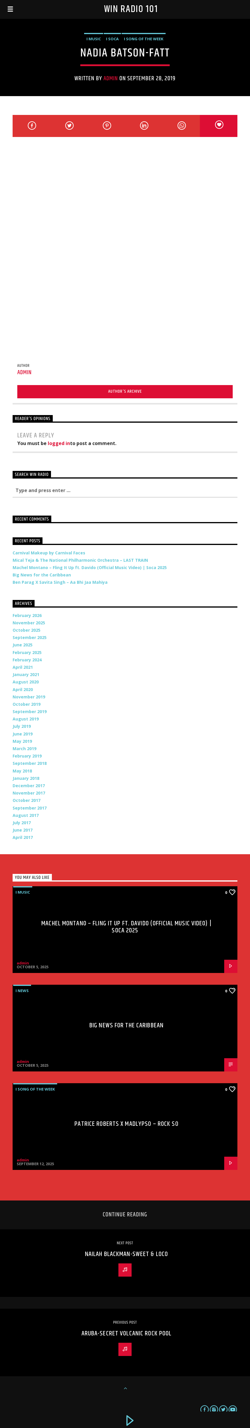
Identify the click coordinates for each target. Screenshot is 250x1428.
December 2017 (29, 785)
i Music (93, 38)
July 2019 (22, 726)
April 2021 (23, 667)
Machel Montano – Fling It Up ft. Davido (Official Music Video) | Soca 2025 (90, 567)
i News (22, 990)
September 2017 (30, 808)
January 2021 (26, 674)
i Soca (112, 38)
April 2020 (23, 689)
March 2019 (24, 748)
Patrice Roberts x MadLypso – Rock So (126, 1124)
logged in (59, 443)
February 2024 (27, 660)
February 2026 (27, 615)
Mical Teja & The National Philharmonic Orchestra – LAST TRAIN (80, 560)
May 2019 (22, 741)
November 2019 (29, 697)
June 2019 (23, 734)
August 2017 (26, 815)
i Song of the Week (143, 38)
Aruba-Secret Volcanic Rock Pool (126, 1333)
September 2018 (30, 763)
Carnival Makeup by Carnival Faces (49, 553)
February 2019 (27, 756)
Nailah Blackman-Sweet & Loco (126, 1254)
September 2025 (30, 637)
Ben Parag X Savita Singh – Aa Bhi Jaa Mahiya (60, 582)
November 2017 (29, 793)
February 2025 (27, 652)
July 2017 (22, 822)
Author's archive (125, 391)
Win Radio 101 (131, 9)
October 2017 (26, 800)
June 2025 (23, 645)
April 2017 (23, 837)
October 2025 (26, 630)
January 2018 (26, 778)
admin (110, 78)
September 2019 (30, 711)
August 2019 (26, 719)
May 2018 (22, 771)
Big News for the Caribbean (42, 575)
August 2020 (26, 682)
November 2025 (29, 623)
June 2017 (23, 830)
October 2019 (26, 704)
